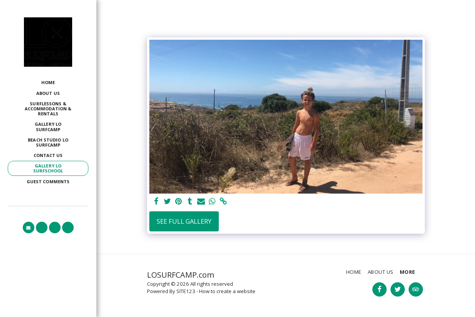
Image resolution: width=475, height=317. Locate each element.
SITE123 (185, 291)
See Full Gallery (184, 221)
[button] (28, 227)
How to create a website (227, 291)
